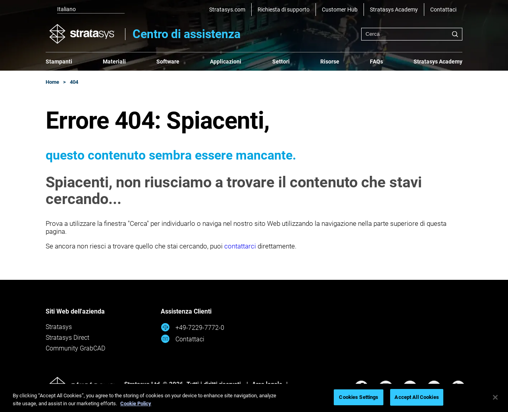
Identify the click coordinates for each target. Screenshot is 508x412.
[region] (254, 398)
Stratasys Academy (394, 9)
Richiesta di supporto (284, 9)
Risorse (329, 61)
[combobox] (412, 34)
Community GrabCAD (75, 348)
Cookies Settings (358, 397)
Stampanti (59, 61)
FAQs (376, 61)
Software (167, 61)
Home (52, 82)
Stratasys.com (227, 9)
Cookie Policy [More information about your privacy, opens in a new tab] (135, 403)
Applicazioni (225, 61)
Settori (281, 61)
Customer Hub (340, 9)
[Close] (495, 397)
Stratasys (59, 327)
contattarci (240, 246)
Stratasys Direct (67, 337)
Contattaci (443, 9)
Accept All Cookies (416, 397)
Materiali (114, 61)
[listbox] (85, 9)
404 (74, 82)
